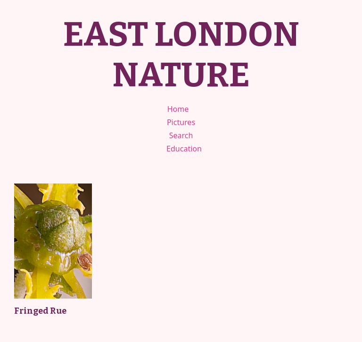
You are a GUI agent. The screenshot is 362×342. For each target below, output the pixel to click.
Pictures (181, 122)
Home (178, 109)
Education (184, 148)
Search (181, 135)
